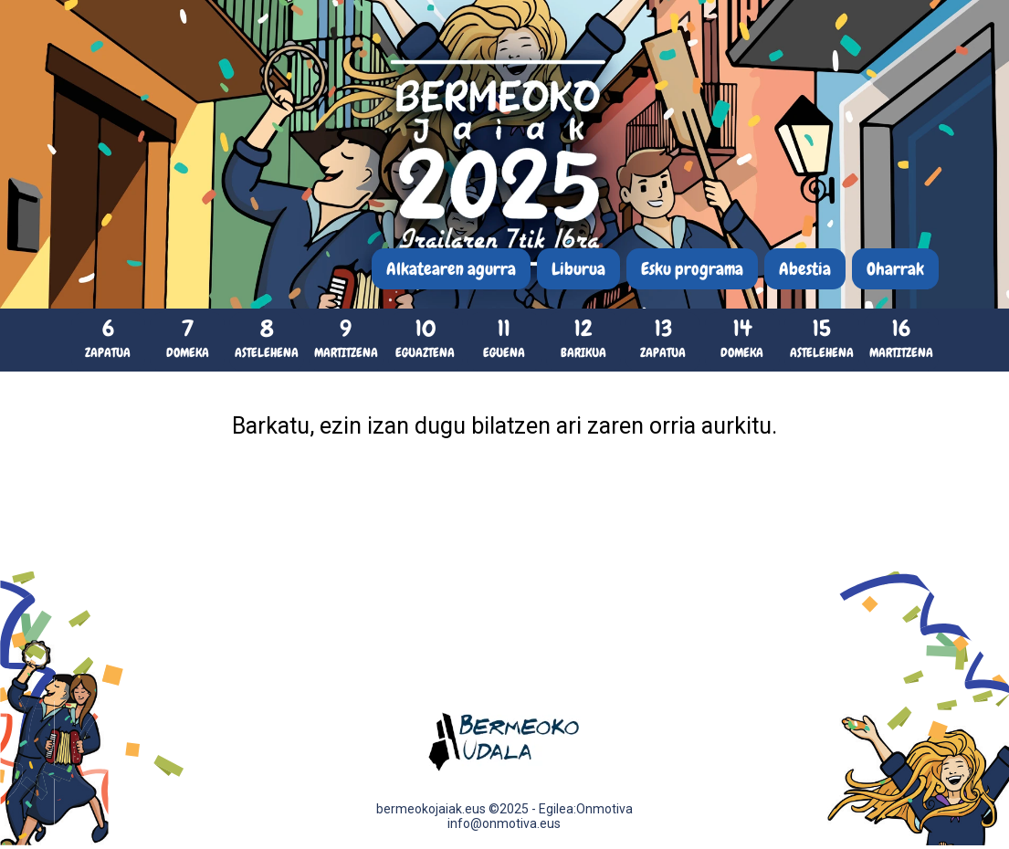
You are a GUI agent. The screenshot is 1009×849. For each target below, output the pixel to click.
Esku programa (692, 268)
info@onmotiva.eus (504, 823)
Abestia (805, 268)
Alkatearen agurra (451, 268)
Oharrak (895, 268)
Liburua (578, 268)
